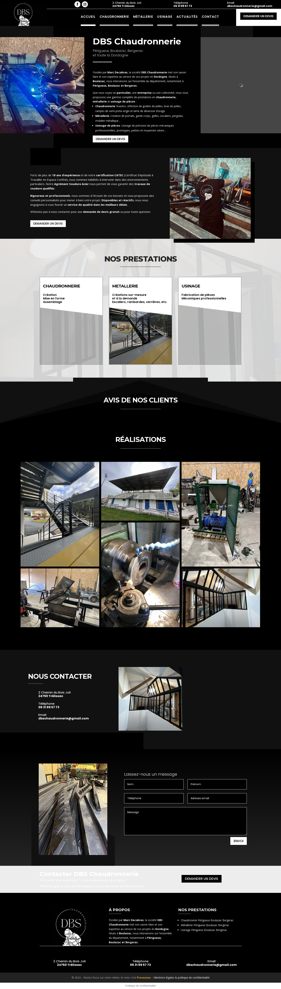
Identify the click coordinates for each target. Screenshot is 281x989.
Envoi (238, 841)
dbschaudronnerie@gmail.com (249, 6)
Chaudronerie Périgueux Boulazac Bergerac (207, 920)
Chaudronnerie (114, 16)
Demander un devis (258, 16)
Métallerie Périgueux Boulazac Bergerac (205, 925)
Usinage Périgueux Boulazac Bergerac (204, 930)
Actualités (187, 16)
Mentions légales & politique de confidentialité (182, 977)
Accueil (88, 16)
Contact (210, 16)
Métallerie (143, 16)
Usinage (164, 16)
